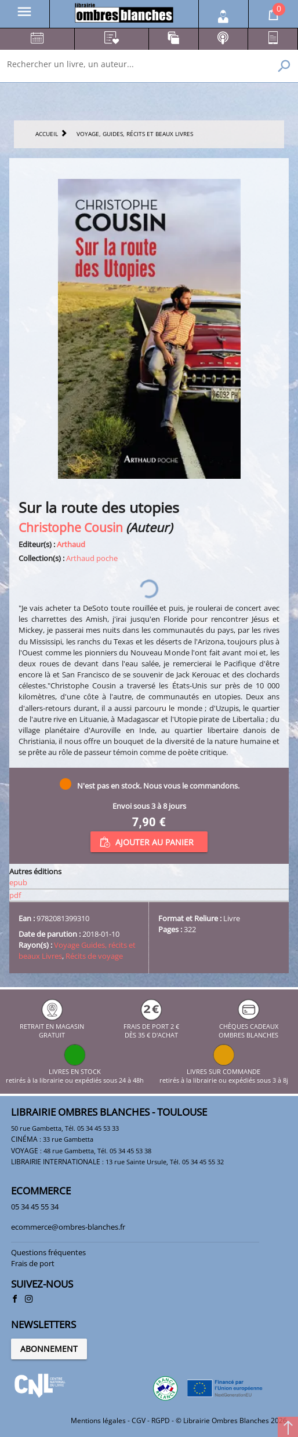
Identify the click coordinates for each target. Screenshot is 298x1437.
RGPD (160, 1420)
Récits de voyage (94, 956)
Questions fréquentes (48, 1252)
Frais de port (32, 1263)
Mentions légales (98, 1420)
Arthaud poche (92, 558)
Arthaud (71, 544)
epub (18, 882)
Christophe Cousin (71, 527)
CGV (139, 1420)
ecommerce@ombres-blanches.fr (68, 1227)
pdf (15, 895)
